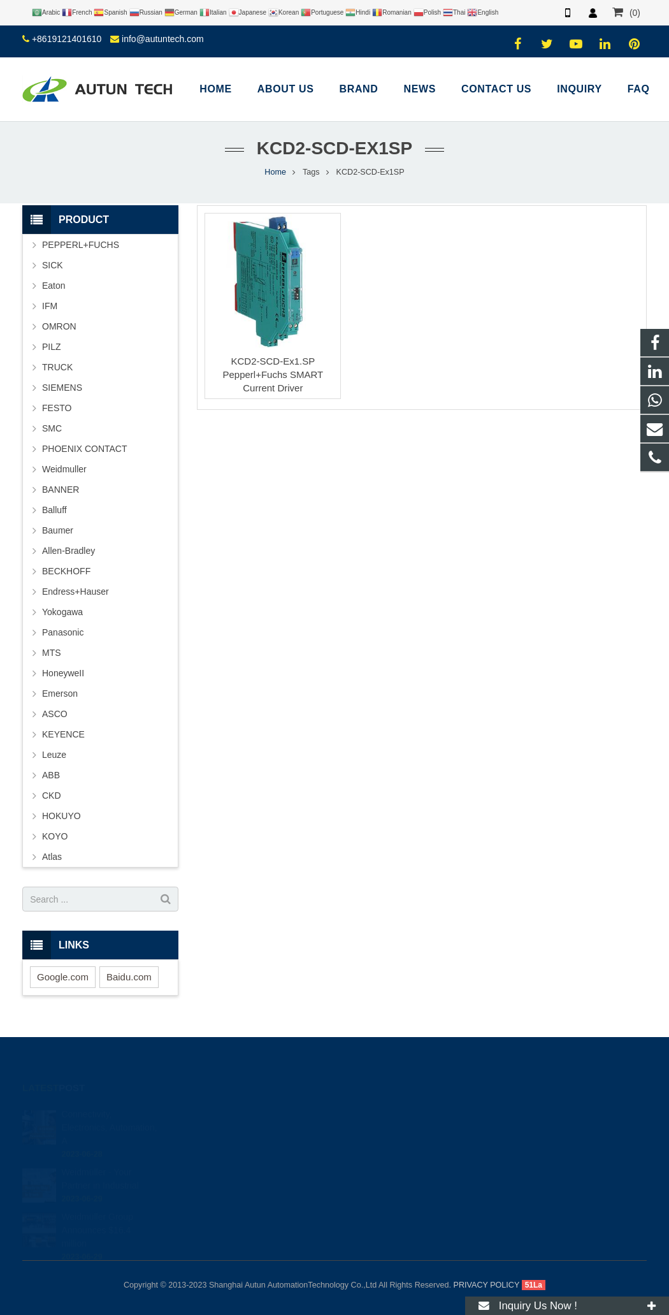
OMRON (59, 326)
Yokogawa (62, 612)
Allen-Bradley (68, 551)
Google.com (63, 976)
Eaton (54, 285)
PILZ (51, 347)
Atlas (52, 857)
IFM (49, 306)
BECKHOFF (66, 571)
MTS (51, 653)
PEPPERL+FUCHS (80, 245)
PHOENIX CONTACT (84, 449)
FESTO (56, 408)
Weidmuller (64, 469)
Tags (311, 172)
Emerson (60, 693)
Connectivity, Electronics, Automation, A (109, 1109)
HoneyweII (63, 673)
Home (275, 172)
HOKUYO (61, 816)
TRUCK (57, 367)
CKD (51, 795)
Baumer (57, 530)
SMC (52, 428)
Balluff (54, 510)
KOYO (55, 836)
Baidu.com (129, 976)
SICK (52, 265)
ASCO (55, 714)
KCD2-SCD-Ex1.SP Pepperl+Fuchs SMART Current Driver (272, 374)
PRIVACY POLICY (487, 1285)
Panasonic (62, 632)
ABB (51, 775)
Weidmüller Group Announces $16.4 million (97, 1212)
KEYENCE (63, 734)
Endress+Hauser (75, 591)
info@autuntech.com (163, 39)
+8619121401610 (66, 39)
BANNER (60, 489)
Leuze (54, 755)
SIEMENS (62, 387)
